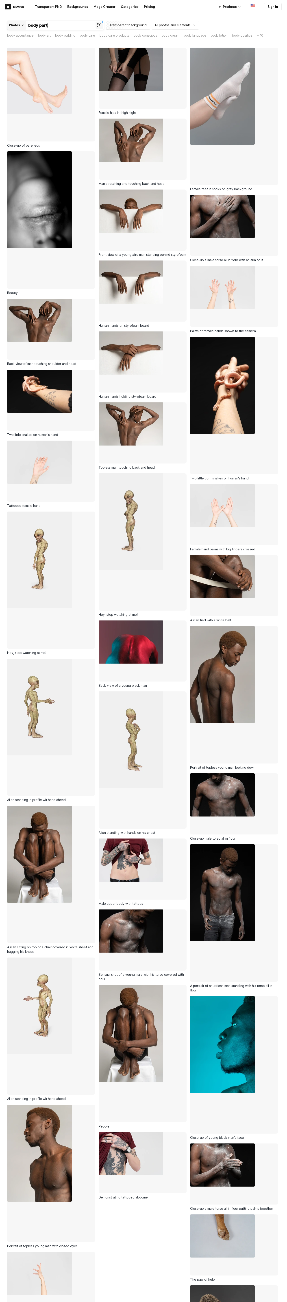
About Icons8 (242, 1288)
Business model (244, 1296)
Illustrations (78, 1296)
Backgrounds (77, 7)
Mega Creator (104, 7)
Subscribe (109, 1254)
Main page (16, 1289)
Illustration (186, 1296)
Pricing (149, 7)
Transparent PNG (48, 7)
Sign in (272, 7)
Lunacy (129, 1288)
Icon (181, 1288)
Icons (74, 1288)
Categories (130, 7)
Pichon (129, 1296)
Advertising (17, 1296)
